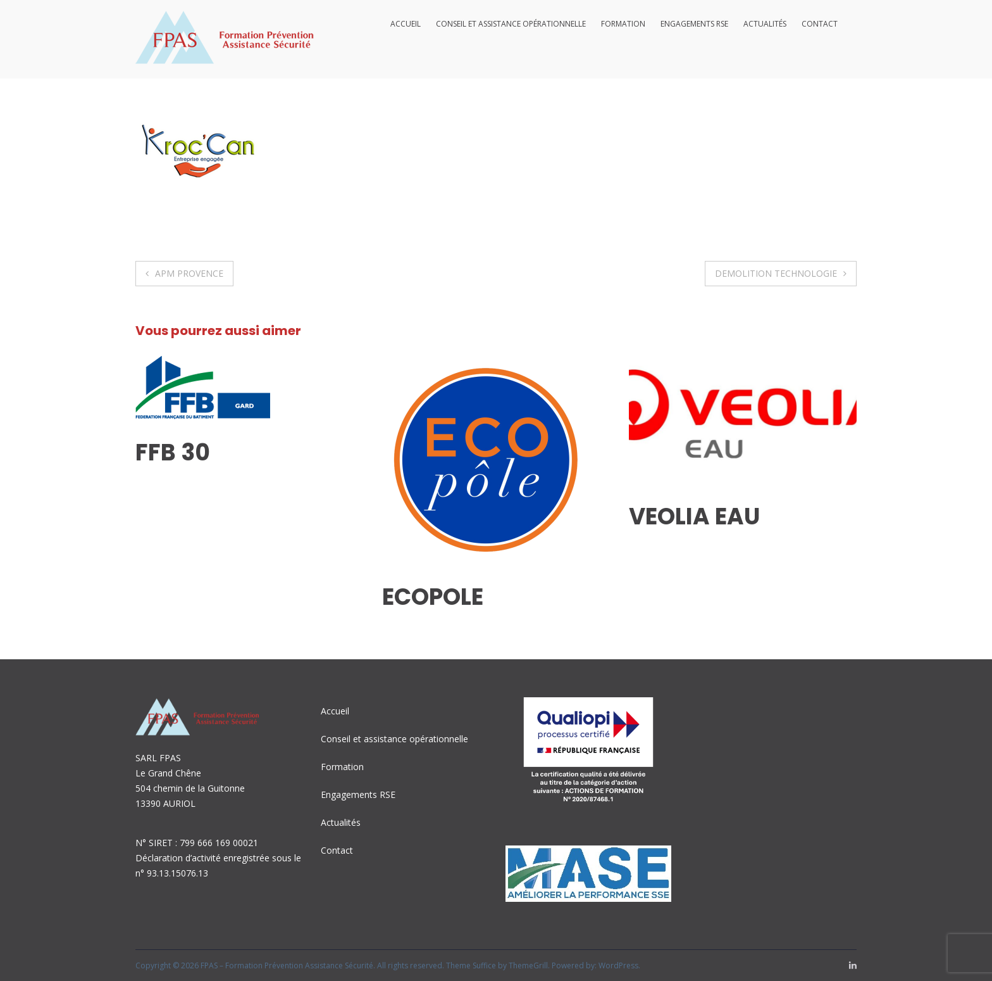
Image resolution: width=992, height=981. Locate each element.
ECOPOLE (432, 597)
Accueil (405, 23)
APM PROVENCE (189, 273)
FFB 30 (172, 452)
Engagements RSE (694, 23)
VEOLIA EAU (694, 516)
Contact (820, 23)
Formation (623, 23)
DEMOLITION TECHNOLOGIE (776, 273)
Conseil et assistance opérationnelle (511, 23)
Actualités (764, 23)
